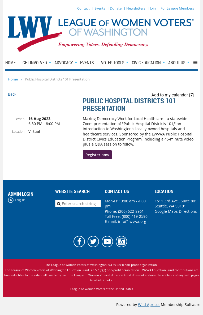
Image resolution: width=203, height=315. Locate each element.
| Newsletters (134, 8)
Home (13, 79)
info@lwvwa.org (132, 221)
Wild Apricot (149, 304)
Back (12, 94)
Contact (83, 8)
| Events (98, 8)
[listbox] (173, 95)
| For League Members (176, 8)
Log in (20, 199)
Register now (97, 154)
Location (18, 131)
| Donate (114, 8)
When (20, 119)
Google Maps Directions (176, 211)
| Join (151, 8)
